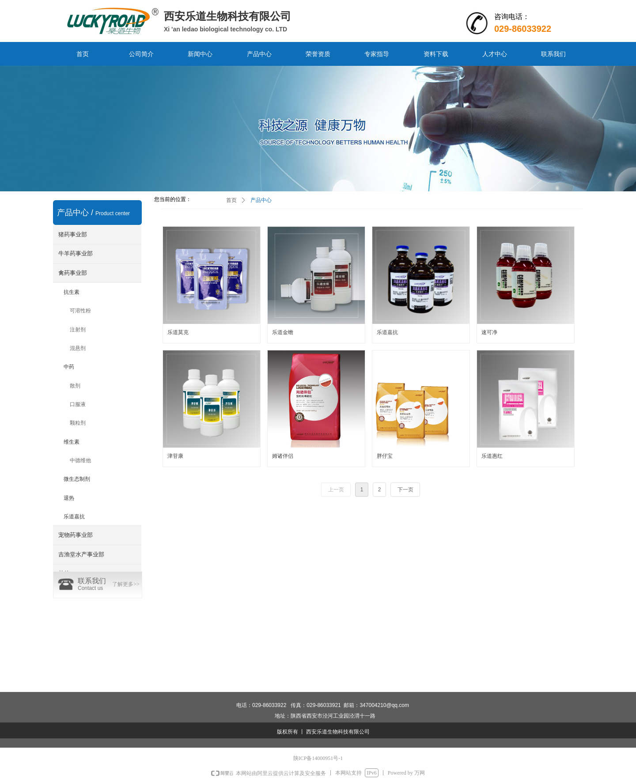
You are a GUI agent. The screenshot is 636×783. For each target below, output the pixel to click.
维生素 (72, 442)
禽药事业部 (72, 273)
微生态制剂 (77, 479)
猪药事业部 (72, 234)
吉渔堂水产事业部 (81, 554)
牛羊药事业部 (75, 253)
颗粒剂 (78, 423)
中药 (69, 367)
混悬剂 (78, 348)
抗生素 (72, 292)
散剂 (75, 386)
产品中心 (261, 200)
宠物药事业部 (75, 535)
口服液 (78, 404)
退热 (69, 498)
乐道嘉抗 (74, 516)
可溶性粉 (80, 311)
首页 (231, 200)
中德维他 (80, 460)
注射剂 (78, 330)
